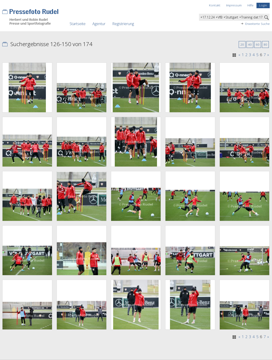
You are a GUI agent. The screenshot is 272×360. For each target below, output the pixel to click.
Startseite (78, 23)
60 (257, 44)
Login (263, 5)
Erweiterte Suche (257, 23)
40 (250, 44)
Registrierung (123, 23)
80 (265, 44)
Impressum (234, 5)
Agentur (98, 23)
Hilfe (250, 5)
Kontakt (214, 5)
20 (242, 44)
